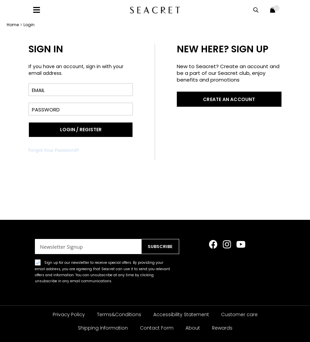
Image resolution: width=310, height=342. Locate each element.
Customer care (239, 314)
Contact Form (156, 328)
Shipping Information (103, 328)
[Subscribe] (160, 246)
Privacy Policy (69, 314)
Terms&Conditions (119, 314)
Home (13, 25)
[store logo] (155, 10)
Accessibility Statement (181, 314)
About (193, 328)
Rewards (222, 328)
